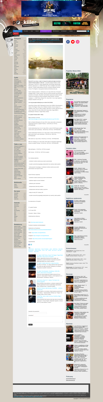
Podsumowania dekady (19, 163)
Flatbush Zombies (38, 250)
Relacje (15, 197)
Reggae (16, 216)
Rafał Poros (16, 245)
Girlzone (16, 46)
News (15, 53)
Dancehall (16, 204)
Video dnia (16, 134)
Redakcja (16, 239)
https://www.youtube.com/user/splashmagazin (42, 238)
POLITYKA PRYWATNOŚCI (29, 396)
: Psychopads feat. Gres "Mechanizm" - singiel (75, 251)
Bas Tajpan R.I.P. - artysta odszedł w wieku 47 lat (80, 120)
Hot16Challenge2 (18, 93)
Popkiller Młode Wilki (18, 168)
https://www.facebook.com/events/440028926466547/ (39, 229)
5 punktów (16, 79)
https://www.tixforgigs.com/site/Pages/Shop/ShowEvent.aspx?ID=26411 (43, 119)
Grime (15, 209)
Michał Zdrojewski (18, 242)
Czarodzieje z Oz (17, 82)
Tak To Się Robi (17, 128)
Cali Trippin (16, 149)
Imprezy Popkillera (18, 153)
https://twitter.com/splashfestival (38, 232)
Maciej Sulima (17, 238)
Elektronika (16, 206)
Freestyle (16, 44)
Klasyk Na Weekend (18, 98)
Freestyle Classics (18, 92)
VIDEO (71, 31)
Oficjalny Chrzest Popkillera (17, 160)
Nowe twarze (17, 55)
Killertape (16, 96)
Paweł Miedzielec (18, 236)
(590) (25, 245)
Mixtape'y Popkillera (18, 157)
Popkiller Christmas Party (19, 166)
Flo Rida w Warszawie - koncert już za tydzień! (80, 201)
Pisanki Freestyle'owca (19, 109)
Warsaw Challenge (18, 175)
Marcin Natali (17, 233)
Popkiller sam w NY (18, 115)
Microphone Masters (18, 156)
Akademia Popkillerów (19, 146)
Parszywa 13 (17, 108)
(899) (25, 239)
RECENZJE (56, 31)
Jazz (15, 212)
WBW (15, 177)
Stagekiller (16, 124)
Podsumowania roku (18, 164)
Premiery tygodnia (18, 117)
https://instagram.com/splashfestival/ (41, 235)
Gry (15, 47)
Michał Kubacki (44, 42)
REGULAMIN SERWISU (18, 396)
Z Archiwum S (17, 140)
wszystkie (86, 194)
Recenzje (16, 63)
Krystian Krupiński (18, 232)
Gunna (43, 250)
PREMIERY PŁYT (45, 31)
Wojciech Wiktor (17, 246)
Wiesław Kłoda (17, 240)
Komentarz (31, 315)
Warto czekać (17, 136)
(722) (25, 240)
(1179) (24, 236)
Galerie (15, 185)
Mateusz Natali (17, 226)
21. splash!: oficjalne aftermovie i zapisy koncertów (48, 263)
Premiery (16, 57)
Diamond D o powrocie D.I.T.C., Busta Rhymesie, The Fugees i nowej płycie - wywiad (81, 366)
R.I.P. (15, 60)
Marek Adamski (17, 229)
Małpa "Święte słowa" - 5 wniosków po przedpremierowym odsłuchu (80, 287)
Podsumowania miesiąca (19, 113)
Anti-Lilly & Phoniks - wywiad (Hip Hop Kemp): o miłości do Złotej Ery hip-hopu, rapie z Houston (80, 355)
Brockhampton (31, 250)
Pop (15, 213)
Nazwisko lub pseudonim (33, 311)
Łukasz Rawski (17, 243)
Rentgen (16, 123)
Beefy (15, 40)
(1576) (24, 233)
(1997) (24, 232)
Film (15, 43)
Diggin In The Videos (18, 85)
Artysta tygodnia (17, 81)
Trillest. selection (17, 131)
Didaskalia (16, 84)
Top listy (16, 69)
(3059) (24, 229)
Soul (15, 219)
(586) (25, 246)
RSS (87, 35)
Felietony (16, 42)
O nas (63, 35)
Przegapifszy (17, 118)
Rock (15, 217)
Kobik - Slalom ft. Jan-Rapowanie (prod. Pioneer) (80, 169)
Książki (15, 52)
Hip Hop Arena (17, 150)
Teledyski (16, 187)
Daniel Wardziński (18, 230)
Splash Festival (17, 172)
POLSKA (26, 31)
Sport (15, 65)
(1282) (24, 235)
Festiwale (16, 193)
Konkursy (16, 154)
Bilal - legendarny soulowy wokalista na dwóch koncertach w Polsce (80, 237)
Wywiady (16, 73)
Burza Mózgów (17, 147)
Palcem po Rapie (17, 106)
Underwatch (16, 133)
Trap (15, 220)
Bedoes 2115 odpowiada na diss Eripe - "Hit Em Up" (81, 137)
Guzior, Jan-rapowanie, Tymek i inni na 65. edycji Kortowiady (80, 210)
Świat (15, 68)
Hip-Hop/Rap (17, 210)
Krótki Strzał (16, 99)
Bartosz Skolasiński (18, 228)
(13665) (24, 226)
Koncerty (16, 196)
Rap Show (16, 121)
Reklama (81, 35)
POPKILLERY (17, 31)
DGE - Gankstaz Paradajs (80, 159)
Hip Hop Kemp (17, 152)
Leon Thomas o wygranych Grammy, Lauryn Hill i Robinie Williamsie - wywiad (81, 327)
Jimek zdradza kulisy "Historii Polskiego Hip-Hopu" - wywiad (80, 178)
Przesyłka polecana (18, 120)
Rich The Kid (54, 250)
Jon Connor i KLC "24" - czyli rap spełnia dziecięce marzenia (80, 277)
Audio (15, 184)
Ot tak (15, 105)
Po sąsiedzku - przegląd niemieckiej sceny (19, 111)
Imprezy (16, 194)
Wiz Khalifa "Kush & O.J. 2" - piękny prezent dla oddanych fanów (81, 295)
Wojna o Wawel (17, 178)
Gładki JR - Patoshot (79, 185)
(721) (25, 242)
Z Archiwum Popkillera (19, 139)
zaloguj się (26, 35)
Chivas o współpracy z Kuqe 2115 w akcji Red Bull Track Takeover (81, 346)
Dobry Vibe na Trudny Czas (18, 87)
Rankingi (16, 62)
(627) (25, 243)
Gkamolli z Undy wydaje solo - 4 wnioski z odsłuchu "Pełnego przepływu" (81, 313)
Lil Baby (49, 250)
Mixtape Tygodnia (18, 102)
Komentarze (16, 50)
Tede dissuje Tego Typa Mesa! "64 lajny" (80, 129)
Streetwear (16, 66)
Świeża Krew (17, 127)
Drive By (16, 89)
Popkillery (16, 170)
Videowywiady (17, 174)
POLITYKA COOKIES (38, 396)
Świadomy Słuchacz (18, 126)
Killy (46, 250)
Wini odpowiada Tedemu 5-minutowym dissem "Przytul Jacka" (81, 111)
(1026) (24, 238)
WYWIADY (64, 31)
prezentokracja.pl (70, 378)
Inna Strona (16, 95)
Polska (15, 56)
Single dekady (17, 171)
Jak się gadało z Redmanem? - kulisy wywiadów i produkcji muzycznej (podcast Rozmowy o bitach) (79, 337)
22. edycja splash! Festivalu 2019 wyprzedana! (44, 39)
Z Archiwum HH (17, 137)
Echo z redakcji (17, 90)
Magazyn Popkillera (18, 100)
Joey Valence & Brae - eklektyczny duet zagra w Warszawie (80, 219)
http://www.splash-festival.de (37, 222)
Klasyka (16, 49)
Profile (15, 59)
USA (32, 31)
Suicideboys (30, 251)
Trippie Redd (36, 251)
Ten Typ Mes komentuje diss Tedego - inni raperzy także (81, 102)
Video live (16, 199)
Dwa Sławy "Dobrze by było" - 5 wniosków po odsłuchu (81, 304)
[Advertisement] (47, 306)
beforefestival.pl (70, 380)
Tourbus (16, 130)
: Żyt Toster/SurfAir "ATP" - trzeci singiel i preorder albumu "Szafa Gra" (75, 255)
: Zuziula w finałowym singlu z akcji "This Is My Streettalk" (77, 264)
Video (15, 72)
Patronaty (69, 35)
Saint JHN (59, 250)
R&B (15, 214)
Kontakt (75, 35)
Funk (15, 207)
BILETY (16, 33)
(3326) (24, 227)
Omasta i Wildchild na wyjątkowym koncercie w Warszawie (80, 228)
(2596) (24, 230)
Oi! (14, 103)
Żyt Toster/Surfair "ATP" (80, 150)
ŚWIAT (37, 31)
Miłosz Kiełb (16, 235)
